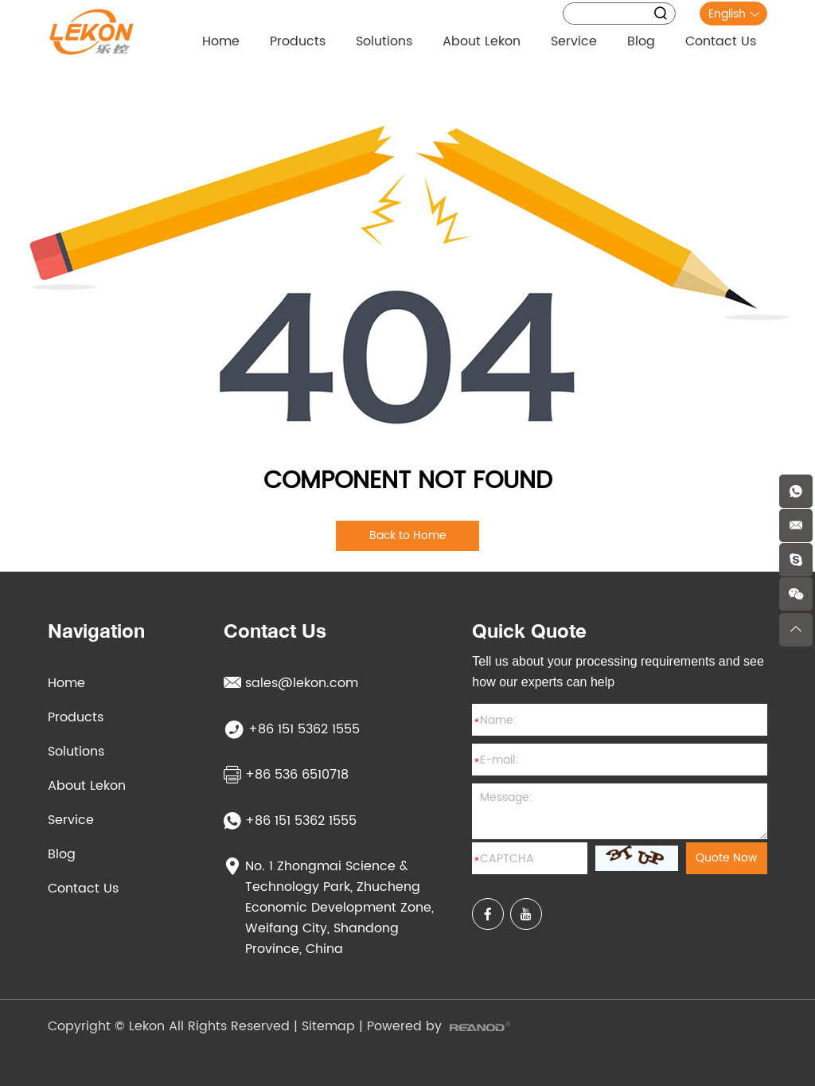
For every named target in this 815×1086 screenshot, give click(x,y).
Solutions (384, 41)
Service (574, 41)
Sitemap (328, 1026)
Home (221, 41)
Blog (641, 41)
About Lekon (482, 41)
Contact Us (720, 41)
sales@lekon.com (291, 683)
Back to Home (407, 535)
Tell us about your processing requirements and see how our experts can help (617, 671)
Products (298, 41)
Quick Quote (529, 630)
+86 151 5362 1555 (290, 821)
